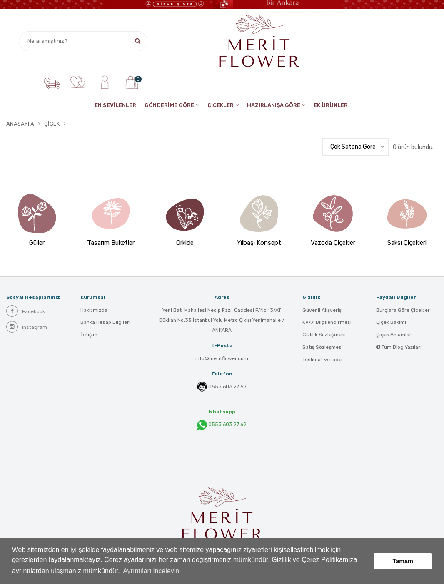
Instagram (26, 326)
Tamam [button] (403, 561)
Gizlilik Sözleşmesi (324, 335)
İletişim (88, 335)
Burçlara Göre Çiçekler (403, 310)
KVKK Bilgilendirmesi (327, 323)
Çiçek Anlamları (394, 335)
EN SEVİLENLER (115, 105)
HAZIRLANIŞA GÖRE (273, 105)
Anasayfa (20, 124)
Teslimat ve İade (322, 360)
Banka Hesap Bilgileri (105, 323)
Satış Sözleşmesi (322, 347)
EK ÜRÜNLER (331, 105)
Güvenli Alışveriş (322, 310)
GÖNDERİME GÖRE (169, 105)
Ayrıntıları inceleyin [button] (151, 570)
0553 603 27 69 (227, 386)
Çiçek (52, 124)
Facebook (25, 310)
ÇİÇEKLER (220, 105)
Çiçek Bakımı (391, 323)
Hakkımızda (93, 310)
